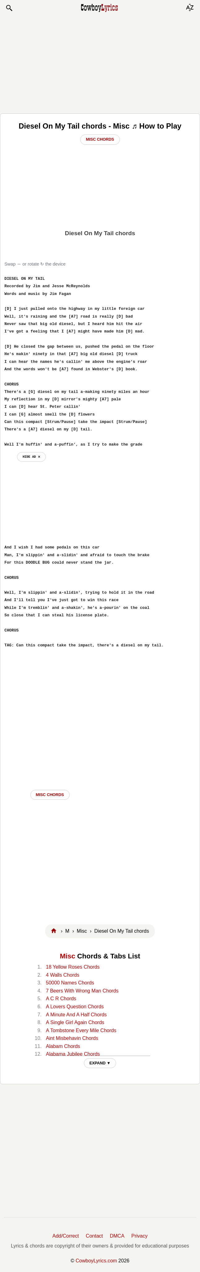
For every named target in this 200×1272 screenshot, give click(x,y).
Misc (67, 956)
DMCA (117, 1236)
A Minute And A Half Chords (76, 1014)
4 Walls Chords (62, 975)
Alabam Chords (63, 1046)
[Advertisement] (100, 62)
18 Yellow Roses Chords (72, 967)
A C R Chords (61, 998)
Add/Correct (65, 1236)
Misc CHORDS (50, 794)
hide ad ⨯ (31, 457)
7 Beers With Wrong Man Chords (82, 990)
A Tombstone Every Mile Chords (81, 1030)
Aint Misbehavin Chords (72, 1038)
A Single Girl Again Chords (75, 1022)
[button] (9, 8)
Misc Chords (100, 139)
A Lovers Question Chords (75, 1006)
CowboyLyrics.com (96, 1260)
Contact (94, 1236)
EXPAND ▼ (100, 1063)
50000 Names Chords (70, 982)
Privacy (139, 1236)
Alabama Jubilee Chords (73, 1054)
